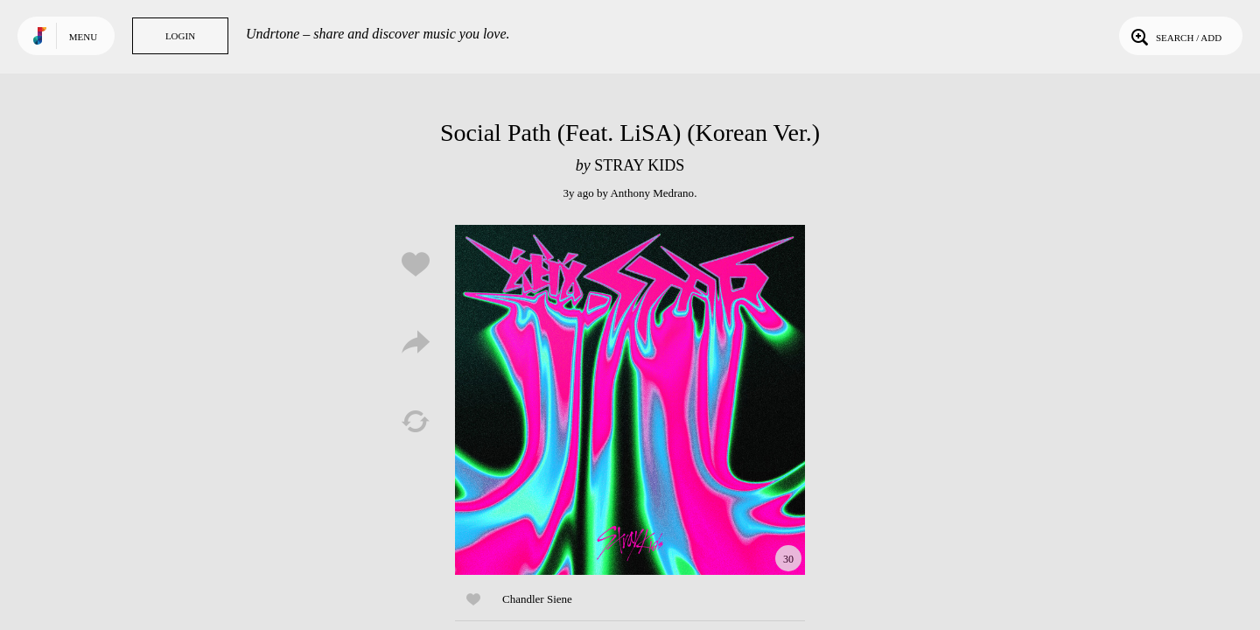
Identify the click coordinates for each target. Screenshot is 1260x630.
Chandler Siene (537, 599)
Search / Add (1175, 35)
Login (180, 36)
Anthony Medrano (652, 193)
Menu (83, 37)
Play (630, 400)
